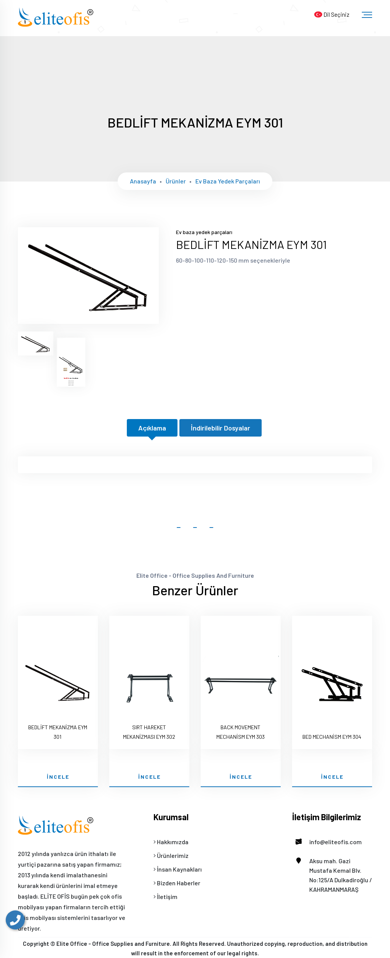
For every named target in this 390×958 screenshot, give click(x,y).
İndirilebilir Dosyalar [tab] (220, 428)
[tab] (35, 343)
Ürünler (176, 181)
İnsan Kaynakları (177, 869)
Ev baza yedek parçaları (227, 181)
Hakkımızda (171, 841)
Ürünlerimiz (171, 855)
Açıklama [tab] (152, 428)
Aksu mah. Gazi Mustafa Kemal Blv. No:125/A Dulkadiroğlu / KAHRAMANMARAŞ (332, 874)
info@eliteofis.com (327, 841)
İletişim (165, 896)
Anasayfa (143, 181)
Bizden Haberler (176, 882)
